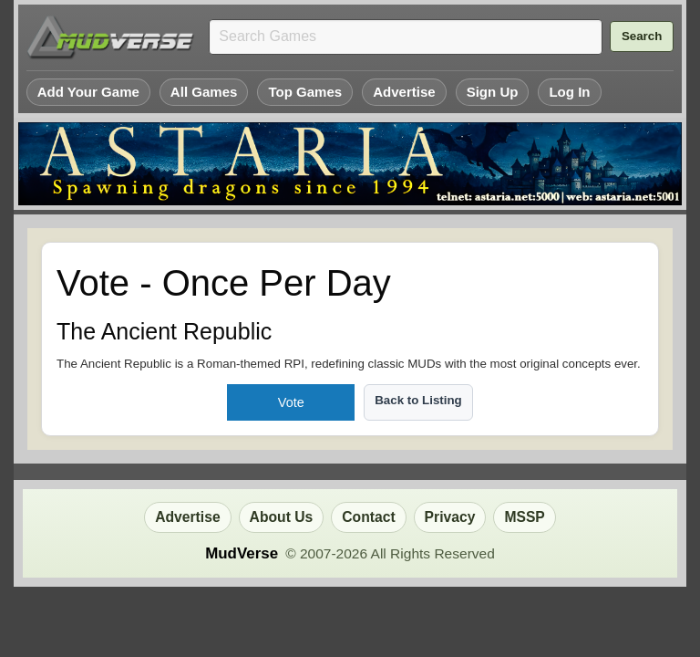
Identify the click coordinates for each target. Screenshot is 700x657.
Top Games (305, 91)
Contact (368, 517)
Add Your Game (88, 91)
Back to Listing (418, 400)
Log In (569, 91)
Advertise (404, 91)
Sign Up (493, 91)
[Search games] (405, 37)
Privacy (450, 517)
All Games (204, 91)
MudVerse (241, 553)
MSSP (524, 517)
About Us (282, 517)
